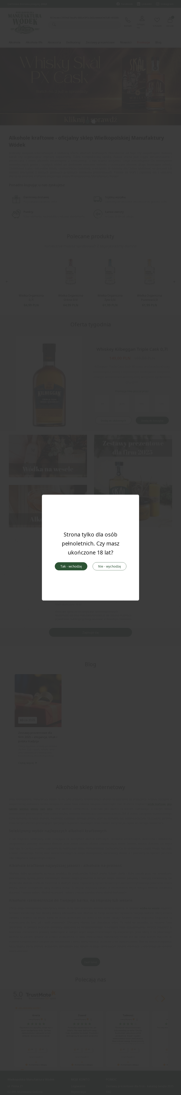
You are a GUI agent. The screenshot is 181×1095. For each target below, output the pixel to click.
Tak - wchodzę (71, 566)
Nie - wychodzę (109, 566)
